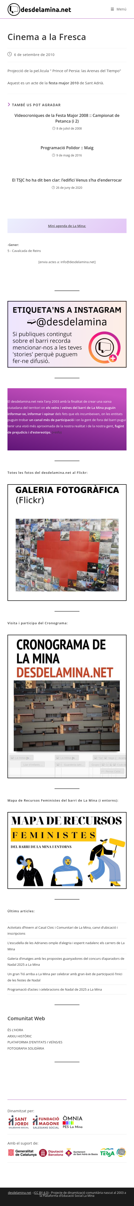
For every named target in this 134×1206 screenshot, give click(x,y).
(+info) (57, 432)
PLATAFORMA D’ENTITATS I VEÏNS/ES (34, 1042)
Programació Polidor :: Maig (67, 147)
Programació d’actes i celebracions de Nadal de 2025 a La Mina (54, 989)
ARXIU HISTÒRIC (19, 1036)
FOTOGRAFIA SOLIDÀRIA (25, 1048)
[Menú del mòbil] (119, 9)
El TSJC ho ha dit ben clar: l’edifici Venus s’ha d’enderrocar (67, 180)
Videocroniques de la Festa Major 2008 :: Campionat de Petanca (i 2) (66, 118)
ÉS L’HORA (15, 1030)
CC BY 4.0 (41, 1193)
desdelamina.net (19, 1193)
